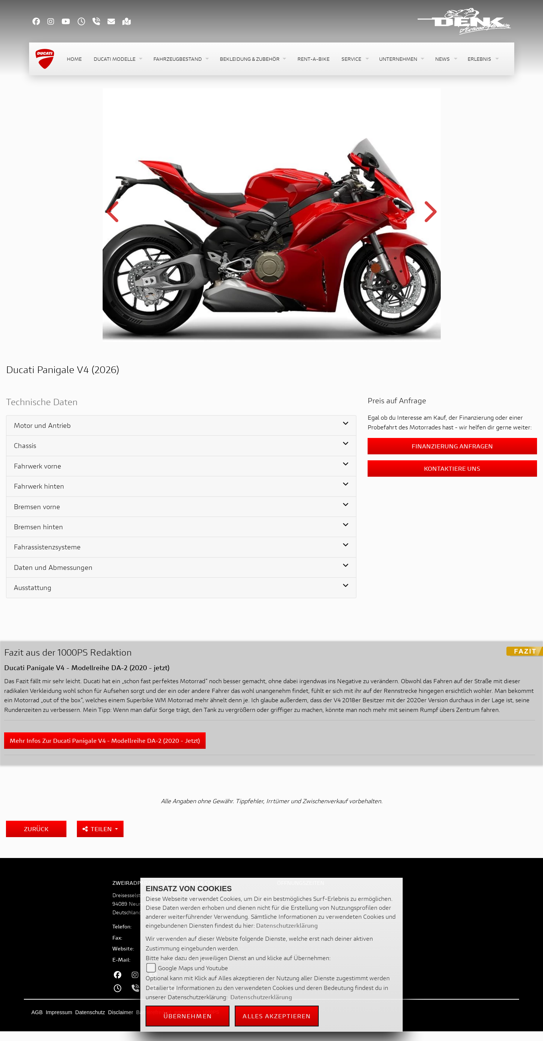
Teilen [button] (97, 829)
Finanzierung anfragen (452, 446)
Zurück (36, 829)
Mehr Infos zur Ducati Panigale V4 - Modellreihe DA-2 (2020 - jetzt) (105, 740)
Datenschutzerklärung (287, 925)
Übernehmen (187, 1016)
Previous (114, 216)
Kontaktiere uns (452, 468)
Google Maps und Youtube (193, 968)
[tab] (181, 426)
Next (429, 216)
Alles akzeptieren (277, 1016)
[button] (117, 59)
